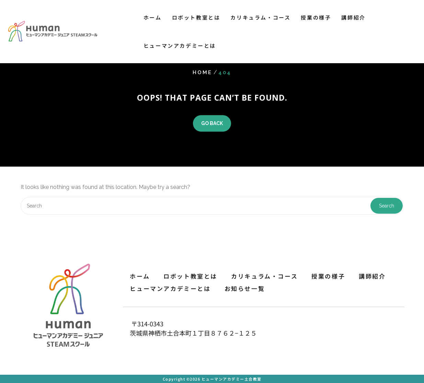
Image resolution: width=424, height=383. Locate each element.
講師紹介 (353, 17)
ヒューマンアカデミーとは (180, 45)
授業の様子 (316, 17)
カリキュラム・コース (260, 17)
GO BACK (212, 123)
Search (386, 206)
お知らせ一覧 (245, 288)
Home (202, 72)
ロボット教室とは (196, 17)
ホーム (153, 17)
